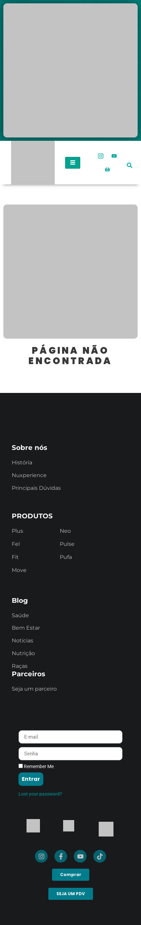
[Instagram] (101, 156)
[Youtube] (114, 156)
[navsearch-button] (129, 160)
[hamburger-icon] (72, 163)
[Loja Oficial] (107, 169)
